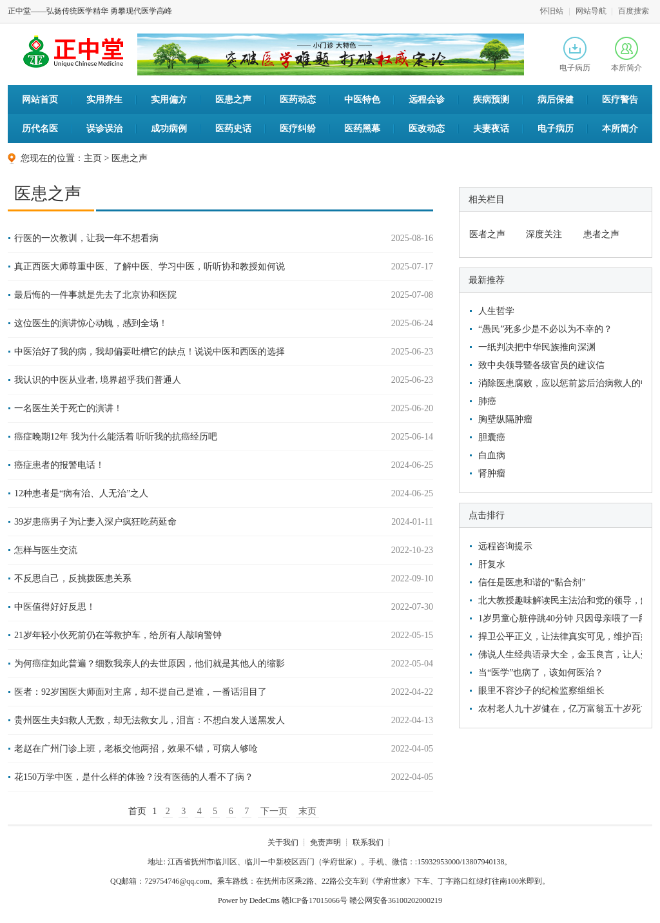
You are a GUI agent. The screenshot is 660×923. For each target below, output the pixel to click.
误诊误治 (104, 128)
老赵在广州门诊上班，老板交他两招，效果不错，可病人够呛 (136, 748)
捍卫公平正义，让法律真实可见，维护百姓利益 (558, 636)
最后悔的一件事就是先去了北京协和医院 (95, 295)
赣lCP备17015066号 (314, 900)
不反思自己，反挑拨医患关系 (72, 578)
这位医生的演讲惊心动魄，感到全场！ (91, 323)
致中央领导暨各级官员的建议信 (541, 365)
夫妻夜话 (491, 128)
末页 (307, 811)
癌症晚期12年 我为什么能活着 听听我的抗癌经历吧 (115, 437)
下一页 (273, 811)
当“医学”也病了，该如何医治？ (540, 672)
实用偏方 (169, 99)
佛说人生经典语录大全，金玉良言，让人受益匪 (558, 654)
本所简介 (626, 54)
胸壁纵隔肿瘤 (505, 419)
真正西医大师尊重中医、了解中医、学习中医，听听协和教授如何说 (149, 266)
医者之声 (487, 234)
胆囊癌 (491, 437)
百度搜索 (633, 10)
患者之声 (601, 234)
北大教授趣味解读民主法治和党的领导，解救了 (558, 600)
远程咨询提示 (505, 546)
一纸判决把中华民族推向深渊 (537, 347)
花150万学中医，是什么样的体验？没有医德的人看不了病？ (133, 777)
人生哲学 (496, 311)
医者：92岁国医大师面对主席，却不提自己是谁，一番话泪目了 (140, 692)
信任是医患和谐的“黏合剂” (531, 582)
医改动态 (427, 128)
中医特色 (362, 99)
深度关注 (544, 234)
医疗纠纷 (298, 128)
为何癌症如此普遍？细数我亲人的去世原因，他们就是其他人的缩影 (149, 663)
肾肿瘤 (491, 473)
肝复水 (491, 564)
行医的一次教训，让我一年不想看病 (86, 238)
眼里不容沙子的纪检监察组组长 (541, 690)
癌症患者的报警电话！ (59, 465)
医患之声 (233, 99)
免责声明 (325, 842)
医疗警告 (620, 99)
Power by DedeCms (249, 900)
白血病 (491, 455)
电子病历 (574, 54)
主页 (93, 158)
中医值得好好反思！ (54, 607)
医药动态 (298, 99)
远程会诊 (427, 99)
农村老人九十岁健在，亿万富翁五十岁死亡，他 (558, 709)
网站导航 (591, 10)
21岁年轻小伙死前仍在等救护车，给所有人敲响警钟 (118, 635)
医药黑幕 (362, 128)
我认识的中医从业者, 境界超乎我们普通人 (97, 380)
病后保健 (556, 99)
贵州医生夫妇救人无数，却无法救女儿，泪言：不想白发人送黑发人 (149, 720)
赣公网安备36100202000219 (395, 900)
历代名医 (40, 128)
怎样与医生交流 (45, 550)
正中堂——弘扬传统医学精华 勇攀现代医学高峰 (90, 10)
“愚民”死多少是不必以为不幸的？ (545, 329)
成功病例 (169, 128)
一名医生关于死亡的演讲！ (68, 408)
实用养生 (104, 99)
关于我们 (282, 842)
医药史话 (233, 128)
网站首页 (40, 99)
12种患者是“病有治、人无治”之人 (81, 493)
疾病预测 (491, 99)
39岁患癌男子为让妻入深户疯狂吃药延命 (95, 522)
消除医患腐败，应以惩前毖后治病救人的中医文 (558, 383)
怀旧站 (551, 10)
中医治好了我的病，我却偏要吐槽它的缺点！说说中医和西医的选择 (149, 351)
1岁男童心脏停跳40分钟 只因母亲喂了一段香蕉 (558, 618)
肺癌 (487, 401)
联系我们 (368, 842)
